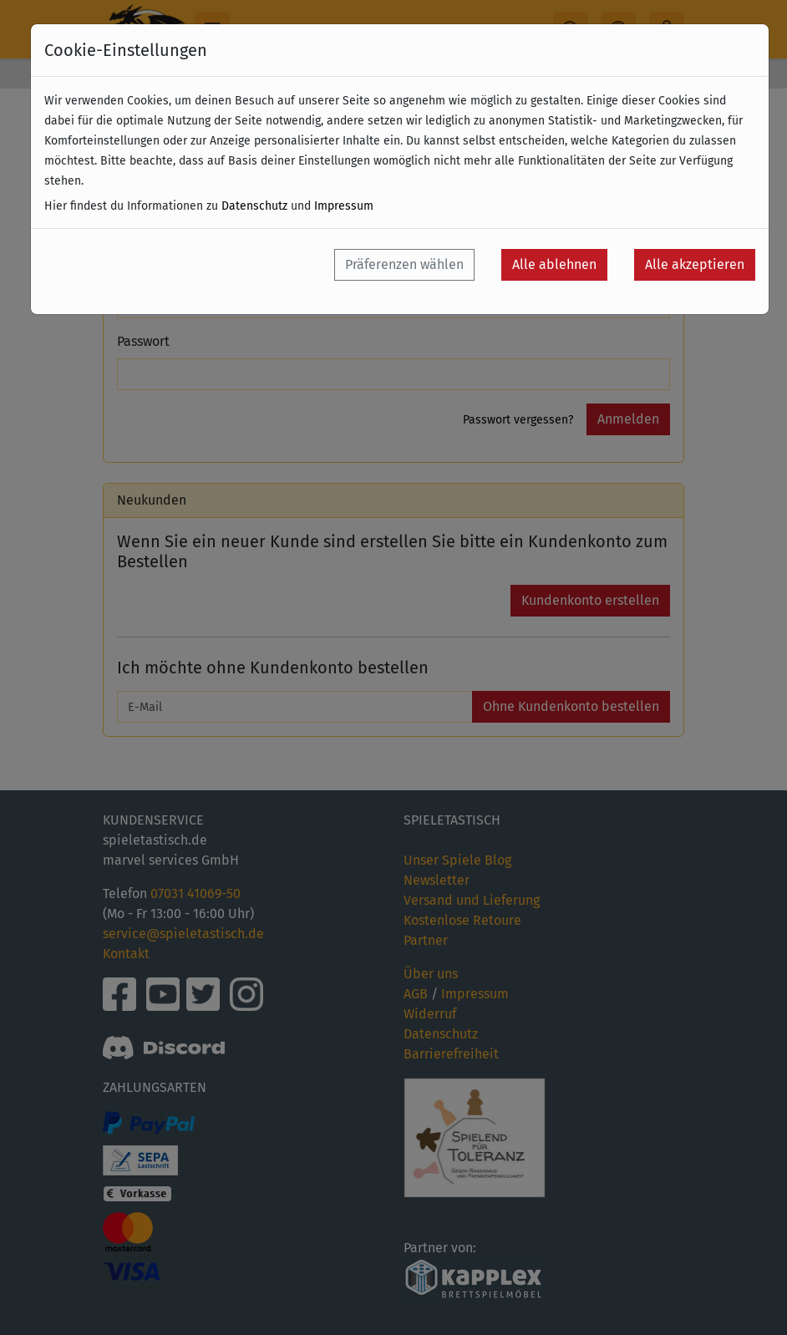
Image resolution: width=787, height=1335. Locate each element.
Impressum (343, 206)
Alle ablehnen (554, 264)
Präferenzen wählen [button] (404, 264)
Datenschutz (254, 206)
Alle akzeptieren (694, 264)
